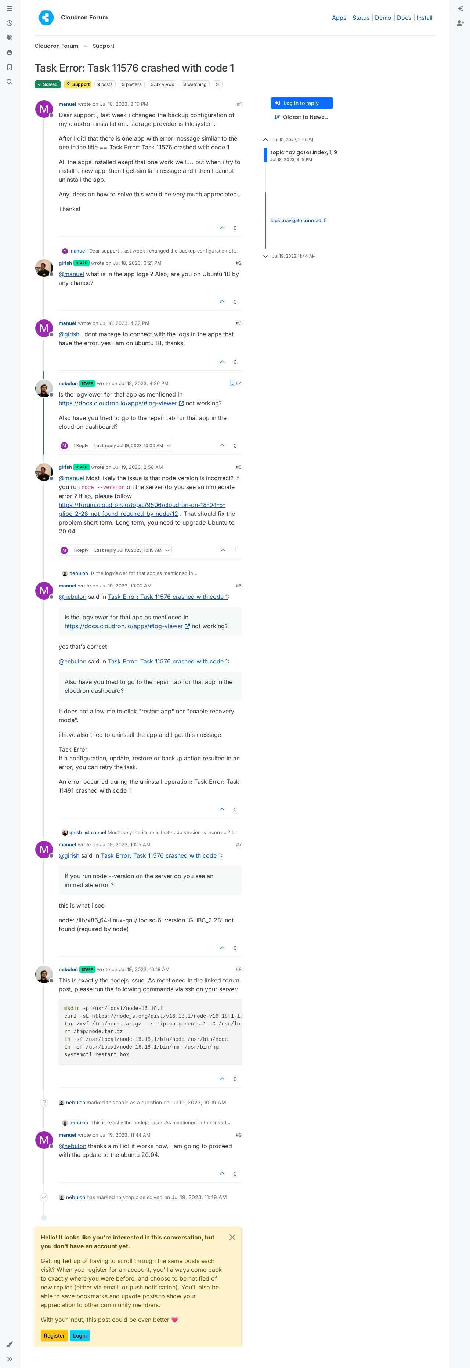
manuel (67, 104)
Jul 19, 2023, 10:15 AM (125, 844)
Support (78, 84)
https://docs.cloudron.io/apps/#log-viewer (121, 403)
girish (65, 263)
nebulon (68, 383)
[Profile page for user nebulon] (44, 388)
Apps (339, 17)
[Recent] (9, 23)
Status (360, 17)
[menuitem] (460, 9)
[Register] (460, 23)
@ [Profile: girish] (69, 334)
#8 (239, 969)
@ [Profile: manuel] (71, 274)
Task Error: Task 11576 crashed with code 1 (168, 596)
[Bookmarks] (9, 67)
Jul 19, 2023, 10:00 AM (126, 586)
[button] (9, 1344)
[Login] (460, 9)
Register (54, 1335)
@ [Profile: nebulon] (72, 596)
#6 (239, 586)
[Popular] (9, 53)
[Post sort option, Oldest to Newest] (302, 117)
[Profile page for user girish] (44, 268)
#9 (239, 1135)
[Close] (232, 1237)
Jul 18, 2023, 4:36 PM (144, 383)
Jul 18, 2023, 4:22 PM (124, 323)
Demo (383, 17)
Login (80, 1335)
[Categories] (9, 9)
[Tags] (9, 38)
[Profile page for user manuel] (44, 109)
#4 (239, 383)
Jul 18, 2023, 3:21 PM (137, 263)
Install (425, 17)
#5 (239, 467)
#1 (239, 104)
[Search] (9, 82)
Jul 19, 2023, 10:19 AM (144, 969)
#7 (239, 844)
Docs (404, 17)
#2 (239, 263)
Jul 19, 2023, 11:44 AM (125, 1135)
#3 (239, 323)
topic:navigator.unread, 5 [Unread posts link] (298, 220)
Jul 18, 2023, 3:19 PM (124, 104)
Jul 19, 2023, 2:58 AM (138, 467)
